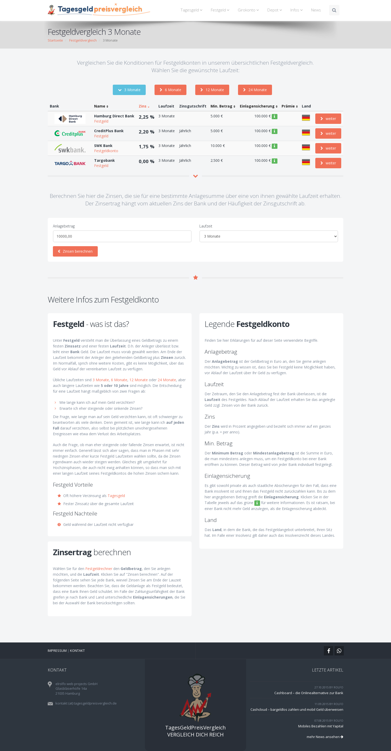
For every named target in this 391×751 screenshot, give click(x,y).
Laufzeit (205, 226)
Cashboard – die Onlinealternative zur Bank (308, 692)
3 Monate (101, 379)
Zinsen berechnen (75, 251)
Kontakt (77, 650)
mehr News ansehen (325, 736)
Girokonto (249, 10)
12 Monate (138, 379)
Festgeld (221, 10)
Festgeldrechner (98, 568)
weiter (328, 118)
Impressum (57, 650)
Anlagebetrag (64, 226)
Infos (297, 10)
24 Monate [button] (255, 89)
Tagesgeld (192, 10)
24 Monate (167, 379)
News (316, 10)
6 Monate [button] (170, 89)
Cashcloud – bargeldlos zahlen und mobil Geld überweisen (296, 709)
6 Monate (119, 379)
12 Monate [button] (212, 89)
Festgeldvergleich (83, 40)
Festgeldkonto (106, 150)
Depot (275, 10)
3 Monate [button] (129, 89)
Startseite (55, 40)
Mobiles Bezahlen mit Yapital (320, 726)
